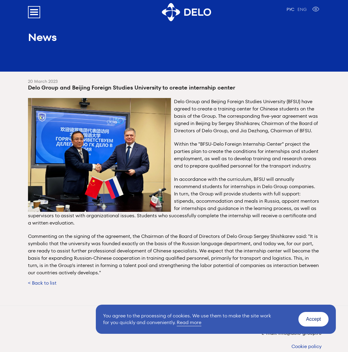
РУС (290, 9)
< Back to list (42, 282)
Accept (313, 319)
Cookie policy (306, 346)
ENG (302, 9)
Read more (189, 322)
